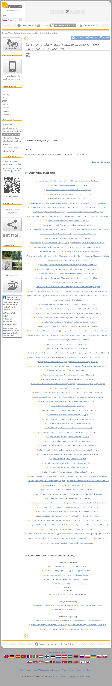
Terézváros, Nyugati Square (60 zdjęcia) (91, 384)
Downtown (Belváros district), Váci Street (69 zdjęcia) (68, 199)
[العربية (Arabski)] (70, 662)
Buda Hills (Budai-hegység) (68, 571)
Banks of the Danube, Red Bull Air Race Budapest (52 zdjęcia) (68, 238)
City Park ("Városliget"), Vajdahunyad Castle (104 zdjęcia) (87, 476)
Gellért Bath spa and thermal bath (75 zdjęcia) (52, 278)
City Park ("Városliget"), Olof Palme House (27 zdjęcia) (46, 481)
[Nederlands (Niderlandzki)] (58, 656)
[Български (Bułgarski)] (47, 662)
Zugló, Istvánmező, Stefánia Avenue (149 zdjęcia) (44, 534)
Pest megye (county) (68, 575)
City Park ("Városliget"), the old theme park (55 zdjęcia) (68, 468)
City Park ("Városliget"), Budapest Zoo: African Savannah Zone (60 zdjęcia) (68, 419)
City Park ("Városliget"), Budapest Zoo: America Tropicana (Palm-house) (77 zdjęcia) (68, 454)
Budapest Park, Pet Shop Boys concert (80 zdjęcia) (47, 207)
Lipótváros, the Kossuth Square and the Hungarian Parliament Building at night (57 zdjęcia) (68, 318)
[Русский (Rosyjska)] (81, 656)
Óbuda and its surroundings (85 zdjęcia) (83, 362)
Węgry (10, 33)
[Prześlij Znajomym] (12, 224)
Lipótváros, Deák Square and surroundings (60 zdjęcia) (51, 313)
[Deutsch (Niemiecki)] (12, 656)
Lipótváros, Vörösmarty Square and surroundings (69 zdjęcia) (85, 335)
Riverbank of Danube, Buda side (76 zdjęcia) (92, 229)
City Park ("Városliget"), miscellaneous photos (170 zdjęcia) (88, 481)
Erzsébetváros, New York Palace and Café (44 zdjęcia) (50, 243)
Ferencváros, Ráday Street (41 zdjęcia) (50, 269)
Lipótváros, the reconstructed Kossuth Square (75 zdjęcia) (50, 503)
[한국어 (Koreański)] (87, 662)
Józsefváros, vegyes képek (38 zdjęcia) (68, 300)
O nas (21, 670)
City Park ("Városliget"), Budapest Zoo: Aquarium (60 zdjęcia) (68, 423)
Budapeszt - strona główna (101, 162)
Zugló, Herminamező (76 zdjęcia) (56, 485)
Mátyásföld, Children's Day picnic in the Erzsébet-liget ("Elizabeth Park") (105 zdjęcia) (58, 353)
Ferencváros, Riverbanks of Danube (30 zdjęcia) (83, 251)
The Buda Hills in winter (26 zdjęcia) (93, 203)
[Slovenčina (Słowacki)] (105, 656)
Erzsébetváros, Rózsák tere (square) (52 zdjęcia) (88, 243)
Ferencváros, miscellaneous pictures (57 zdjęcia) (82, 269)
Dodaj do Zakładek (12, 196)
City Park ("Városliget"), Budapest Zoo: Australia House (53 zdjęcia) (68, 428)
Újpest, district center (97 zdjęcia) (52, 401)
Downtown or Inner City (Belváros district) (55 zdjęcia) (68, 185)
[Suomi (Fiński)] (47, 656)
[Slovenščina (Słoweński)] (29, 662)
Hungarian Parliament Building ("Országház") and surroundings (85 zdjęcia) (68, 322)
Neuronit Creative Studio (59, 676)
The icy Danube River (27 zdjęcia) (84, 234)
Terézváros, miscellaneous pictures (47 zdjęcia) (68, 388)
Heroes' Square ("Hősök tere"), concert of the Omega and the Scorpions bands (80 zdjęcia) (68, 287)
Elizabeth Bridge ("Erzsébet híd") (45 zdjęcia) (49, 212)
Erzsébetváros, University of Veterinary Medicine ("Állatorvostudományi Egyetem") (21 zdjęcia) (68, 494)
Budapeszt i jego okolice (22, 33)
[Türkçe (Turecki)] (64, 662)
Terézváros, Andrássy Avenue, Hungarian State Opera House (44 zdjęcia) (68, 379)
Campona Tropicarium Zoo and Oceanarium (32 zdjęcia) (87, 207)
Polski (10, 20)
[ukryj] (25, 38)
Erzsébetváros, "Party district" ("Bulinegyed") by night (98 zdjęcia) (86, 534)
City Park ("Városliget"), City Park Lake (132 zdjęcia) (47, 476)
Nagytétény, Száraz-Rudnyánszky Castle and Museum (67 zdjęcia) (85, 357)
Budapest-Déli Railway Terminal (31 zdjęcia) (44, 525)
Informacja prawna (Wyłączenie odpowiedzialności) (42, 670)
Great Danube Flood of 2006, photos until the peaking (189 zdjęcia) (68, 225)
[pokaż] (25, 635)
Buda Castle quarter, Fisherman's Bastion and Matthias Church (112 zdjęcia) (68, 410)
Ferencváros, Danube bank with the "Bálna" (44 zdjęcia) (47, 256)
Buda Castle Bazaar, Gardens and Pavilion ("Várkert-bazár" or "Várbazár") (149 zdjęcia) (68, 516)
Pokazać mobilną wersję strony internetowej (76, 670)
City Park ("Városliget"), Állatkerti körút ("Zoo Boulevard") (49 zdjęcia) (68, 463)
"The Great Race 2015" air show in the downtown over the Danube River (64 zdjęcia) (68, 507)
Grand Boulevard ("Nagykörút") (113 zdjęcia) (44, 357)
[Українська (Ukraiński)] (93, 656)
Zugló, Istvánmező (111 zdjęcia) (81, 485)
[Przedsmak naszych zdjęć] (12, 286)
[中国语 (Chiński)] (76, 662)
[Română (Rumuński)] (52, 662)
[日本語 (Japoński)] (81, 662)
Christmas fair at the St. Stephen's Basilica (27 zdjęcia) (89, 331)
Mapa (82, 154)
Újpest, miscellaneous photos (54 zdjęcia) (81, 401)
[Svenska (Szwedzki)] (70, 656)
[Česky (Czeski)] (99, 656)
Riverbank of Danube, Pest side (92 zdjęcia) (55, 234)
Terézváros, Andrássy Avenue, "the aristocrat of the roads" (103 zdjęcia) (68, 375)
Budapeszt (43, 33)
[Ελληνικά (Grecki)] (58, 662)
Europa (76, 610)
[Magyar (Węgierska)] (41, 656)
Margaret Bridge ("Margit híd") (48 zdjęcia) (44, 216)
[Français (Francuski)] (29, 656)
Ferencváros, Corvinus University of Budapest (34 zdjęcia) (89, 256)
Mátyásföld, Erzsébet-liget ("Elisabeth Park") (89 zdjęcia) (68, 348)
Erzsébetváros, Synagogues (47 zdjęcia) (87, 247)
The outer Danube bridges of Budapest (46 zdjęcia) (85, 212)
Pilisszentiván (77, 594)
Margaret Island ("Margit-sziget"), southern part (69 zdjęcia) (68, 340)
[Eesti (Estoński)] (52, 656)
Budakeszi (58, 594)
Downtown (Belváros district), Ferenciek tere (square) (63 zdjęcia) (68, 194)
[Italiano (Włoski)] (35, 656)
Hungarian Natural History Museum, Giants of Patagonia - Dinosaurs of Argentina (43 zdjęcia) (68, 393)
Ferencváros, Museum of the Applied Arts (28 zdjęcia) (68, 260)
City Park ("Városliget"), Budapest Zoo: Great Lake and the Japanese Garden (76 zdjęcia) (68, 450)
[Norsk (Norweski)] (76, 656)
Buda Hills (34, 33)
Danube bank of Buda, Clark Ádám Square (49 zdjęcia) (88, 520)
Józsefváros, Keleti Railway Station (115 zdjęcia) (90, 291)
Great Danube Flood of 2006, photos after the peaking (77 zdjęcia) (51, 229)
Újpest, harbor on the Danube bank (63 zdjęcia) (86, 397)
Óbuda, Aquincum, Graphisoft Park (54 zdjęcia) (89, 503)
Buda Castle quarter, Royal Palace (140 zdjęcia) (68, 406)
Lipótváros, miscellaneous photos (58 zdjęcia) (45, 335)
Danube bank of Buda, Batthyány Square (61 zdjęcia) (48, 520)
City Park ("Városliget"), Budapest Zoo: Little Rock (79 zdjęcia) (68, 441)
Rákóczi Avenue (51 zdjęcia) (58, 371)
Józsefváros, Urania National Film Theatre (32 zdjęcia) (89, 296)
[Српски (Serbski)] (41, 662)
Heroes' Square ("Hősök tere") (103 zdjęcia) (68, 282)
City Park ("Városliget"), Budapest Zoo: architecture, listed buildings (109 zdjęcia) (68, 432)
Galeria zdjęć (52, 33)
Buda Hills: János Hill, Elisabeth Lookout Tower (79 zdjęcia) (50, 291)
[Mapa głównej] (12, 44)
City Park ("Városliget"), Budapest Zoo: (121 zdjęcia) (68, 459)
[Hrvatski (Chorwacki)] (35, 662)
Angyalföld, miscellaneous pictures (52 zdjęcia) (82, 181)
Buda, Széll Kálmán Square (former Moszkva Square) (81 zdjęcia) (85, 525)
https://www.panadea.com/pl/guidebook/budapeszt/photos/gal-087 (12, 170)
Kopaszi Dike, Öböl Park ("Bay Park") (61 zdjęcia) (83, 309)
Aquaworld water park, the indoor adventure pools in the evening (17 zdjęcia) (68, 304)
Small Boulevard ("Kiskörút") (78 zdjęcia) (50, 309)
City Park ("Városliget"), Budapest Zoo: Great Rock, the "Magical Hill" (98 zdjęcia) (68, 445)
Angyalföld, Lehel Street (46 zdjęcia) (50, 181)
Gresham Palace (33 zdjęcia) (87, 326)
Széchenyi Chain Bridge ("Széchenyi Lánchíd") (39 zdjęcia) (68, 221)
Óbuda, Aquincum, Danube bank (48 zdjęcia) (53, 512)
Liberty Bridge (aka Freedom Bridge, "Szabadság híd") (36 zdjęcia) (84, 216)
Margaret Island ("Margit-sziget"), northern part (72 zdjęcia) (68, 344)
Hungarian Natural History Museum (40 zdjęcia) (50, 397)
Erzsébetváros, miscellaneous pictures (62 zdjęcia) (53, 247)
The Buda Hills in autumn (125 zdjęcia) (85, 512)
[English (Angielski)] (6, 656)
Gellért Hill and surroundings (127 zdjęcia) (86, 278)
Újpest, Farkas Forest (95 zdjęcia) (54, 529)
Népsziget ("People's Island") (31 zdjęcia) (52, 362)
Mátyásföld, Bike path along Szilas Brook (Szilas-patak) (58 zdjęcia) (52, 538)
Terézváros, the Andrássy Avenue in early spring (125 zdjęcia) (68, 498)
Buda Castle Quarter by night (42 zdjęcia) (92, 538)
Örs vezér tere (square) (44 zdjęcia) (94, 366)
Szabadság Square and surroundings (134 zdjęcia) (57, 326)
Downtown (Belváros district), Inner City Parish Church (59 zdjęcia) (54, 203)
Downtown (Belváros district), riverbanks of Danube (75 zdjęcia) (68, 190)
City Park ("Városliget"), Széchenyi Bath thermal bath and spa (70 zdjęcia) (68, 472)
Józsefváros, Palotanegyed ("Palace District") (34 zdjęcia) (48, 296)
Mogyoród (72, 676)
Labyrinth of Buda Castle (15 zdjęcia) (81, 529)
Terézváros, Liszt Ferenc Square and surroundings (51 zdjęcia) (53, 384)
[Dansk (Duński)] (64, 656)
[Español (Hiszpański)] (18, 656)
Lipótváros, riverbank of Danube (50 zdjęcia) (88, 313)
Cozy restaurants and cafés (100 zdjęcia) (50, 251)
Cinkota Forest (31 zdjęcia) (99, 353)
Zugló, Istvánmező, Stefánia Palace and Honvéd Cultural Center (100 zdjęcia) (68, 490)
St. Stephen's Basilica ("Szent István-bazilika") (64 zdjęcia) (47, 331)
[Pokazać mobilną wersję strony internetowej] (12, 66)
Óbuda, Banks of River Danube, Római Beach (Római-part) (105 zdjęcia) (54, 366)
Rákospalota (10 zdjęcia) (78, 371)
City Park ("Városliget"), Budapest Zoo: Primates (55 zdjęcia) (68, 437)
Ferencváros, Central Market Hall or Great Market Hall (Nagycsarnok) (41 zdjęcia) (68, 265)
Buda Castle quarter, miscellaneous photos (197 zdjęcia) (68, 415)
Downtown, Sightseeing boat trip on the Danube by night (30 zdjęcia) (67, 543)
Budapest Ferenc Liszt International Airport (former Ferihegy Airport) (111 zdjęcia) (68, 274)
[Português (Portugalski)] (23, 656)
